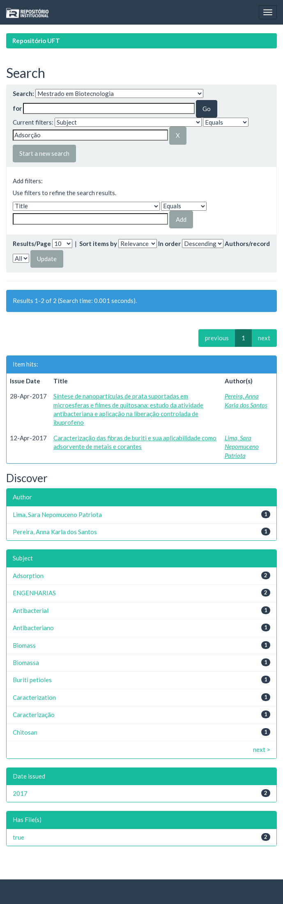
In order (169, 243)
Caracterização (34, 714)
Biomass (24, 645)
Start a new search (44, 153)
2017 (20, 793)
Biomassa (26, 662)
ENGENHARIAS (34, 593)
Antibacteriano (33, 627)
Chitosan (25, 732)
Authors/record (247, 243)
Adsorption (28, 575)
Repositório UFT (36, 40)
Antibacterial (30, 610)
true (18, 837)
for (17, 108)
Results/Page (32, 243)
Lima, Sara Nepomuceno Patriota (242, 446)
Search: (23, 93)
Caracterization (34, 697)
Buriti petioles (32, 679)
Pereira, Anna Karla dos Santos (55, 531)
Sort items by (98, 243)
